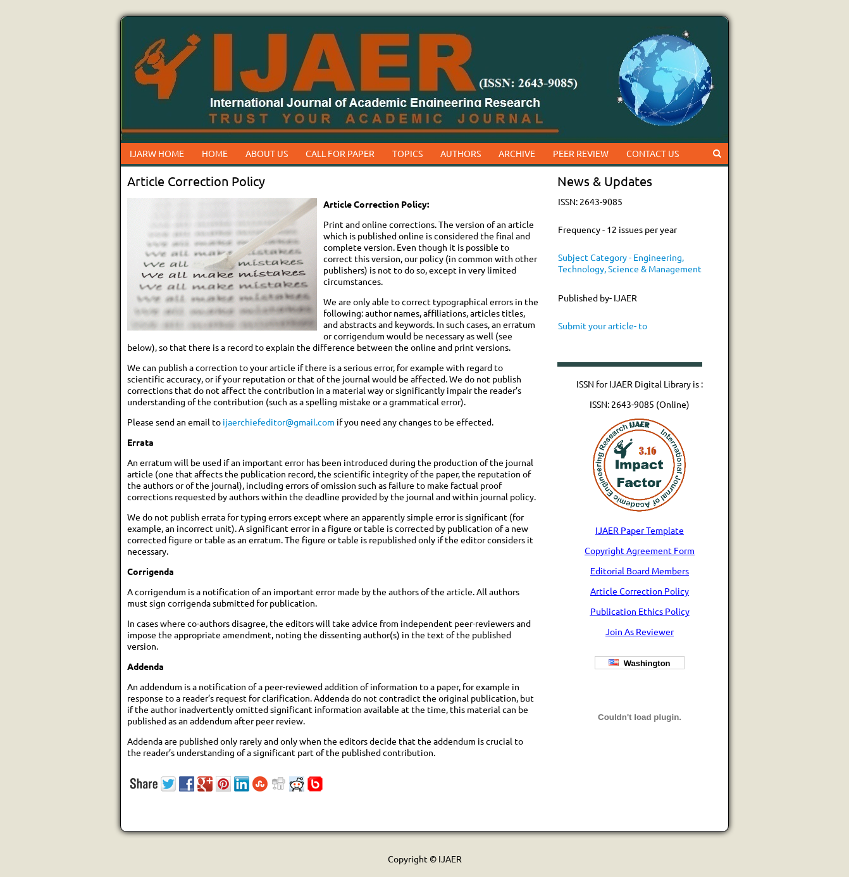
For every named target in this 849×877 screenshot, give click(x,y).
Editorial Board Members (639, 570)
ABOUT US (266, 153)
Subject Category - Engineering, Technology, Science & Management (630, 262)
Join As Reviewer (639, 631)
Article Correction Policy (639, 590)
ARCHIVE (517, 153)
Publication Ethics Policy (640, 611)
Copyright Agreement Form (640, 550)
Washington (639, 663)
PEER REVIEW (581, 153)
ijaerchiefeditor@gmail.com (279, 421)
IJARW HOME (157, 153)
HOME (215, 153)
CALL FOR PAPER (340, 153)
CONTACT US (652, 153)
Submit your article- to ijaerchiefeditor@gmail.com (614, 331)
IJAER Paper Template (639, 530)
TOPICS (407, 153)
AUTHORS (460, 153)
